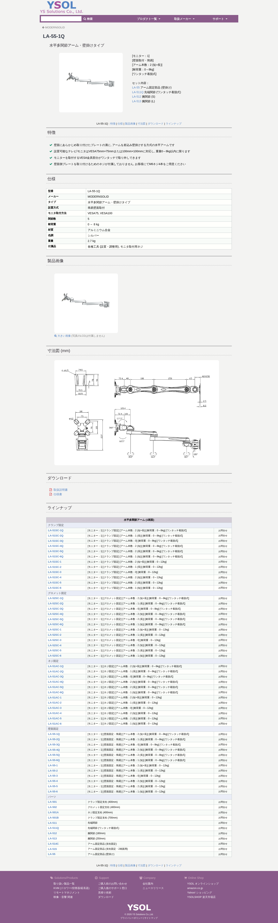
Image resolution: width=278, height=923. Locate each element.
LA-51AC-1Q (56, 666)
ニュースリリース (153, 888)
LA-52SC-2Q (55, 603)
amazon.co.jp (195, 888)
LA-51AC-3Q (56, 676)
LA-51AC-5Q (56, 687)
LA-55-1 (53, 765)
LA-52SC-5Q (55, 619)
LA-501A (53, 812)
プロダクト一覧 (149, 18)
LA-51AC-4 (54, 713)
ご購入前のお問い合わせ (112, 883)
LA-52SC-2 (54, 634)
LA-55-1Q (54, 734)
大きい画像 (62, 335)
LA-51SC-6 (54, 587)
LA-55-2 (53, 770)
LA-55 (136, 87)
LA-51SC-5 (54, 582)
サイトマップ (151, 918)
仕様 (120, 123)
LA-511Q (137, 92)
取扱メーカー (185, 18)
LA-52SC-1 (54, 629)
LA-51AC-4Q (56, 681)
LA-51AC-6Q (56, 692)
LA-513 (136, 101)
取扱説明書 (60, 489)
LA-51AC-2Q (56, 671)
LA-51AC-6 (54, 723)
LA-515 (52, 849)
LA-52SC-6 (54, 655)
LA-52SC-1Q (55, 598)
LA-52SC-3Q (55, 608)
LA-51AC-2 (54, 702)
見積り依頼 (104, 892)
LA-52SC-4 (54, 645)
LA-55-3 (53, 775)
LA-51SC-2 (54, 566)
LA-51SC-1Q (55, 530)
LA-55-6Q (54, 760)
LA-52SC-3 (54, 640)
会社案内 (148, 883)
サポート (220, 18)
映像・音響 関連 (63, 897)
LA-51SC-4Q (55, 545)
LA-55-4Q (54, 749)
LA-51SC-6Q (55, 556)
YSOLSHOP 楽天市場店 (201, 897)
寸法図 (141, 123)
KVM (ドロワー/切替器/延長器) (71, 888)
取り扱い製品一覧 (64, 883)
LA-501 (52, 801)
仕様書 (57, 494)
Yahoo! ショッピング (199, 892)
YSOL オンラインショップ (203, 883)
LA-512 (136, 96)
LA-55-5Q (54, 754)
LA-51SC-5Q (55, 551)
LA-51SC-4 (54, 577)
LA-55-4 (53, 780)
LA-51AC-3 (54, 707)
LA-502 (52, 807)
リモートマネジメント (66, 892)
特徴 (112, 123)
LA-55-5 (53, 786)
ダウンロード (156, 123)
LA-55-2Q (54, 739)
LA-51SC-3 (54, 572)
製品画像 (130, 123)
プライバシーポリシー (131, 918)
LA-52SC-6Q (55, 624)
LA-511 (52, 822)
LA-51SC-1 (54, 561)
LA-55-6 (53, 791)
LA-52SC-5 (54, 650)
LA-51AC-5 (54, 718)
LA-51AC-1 (54, 697)
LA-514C (53, 843)
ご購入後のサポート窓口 (112, 888)
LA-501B (53, 817)
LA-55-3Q (54, 744)
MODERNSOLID (55, 27)
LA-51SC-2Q (55, 535)
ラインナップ (174, 123)
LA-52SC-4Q (55, 613)
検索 (88, 18)
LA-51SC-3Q (55, 540)
